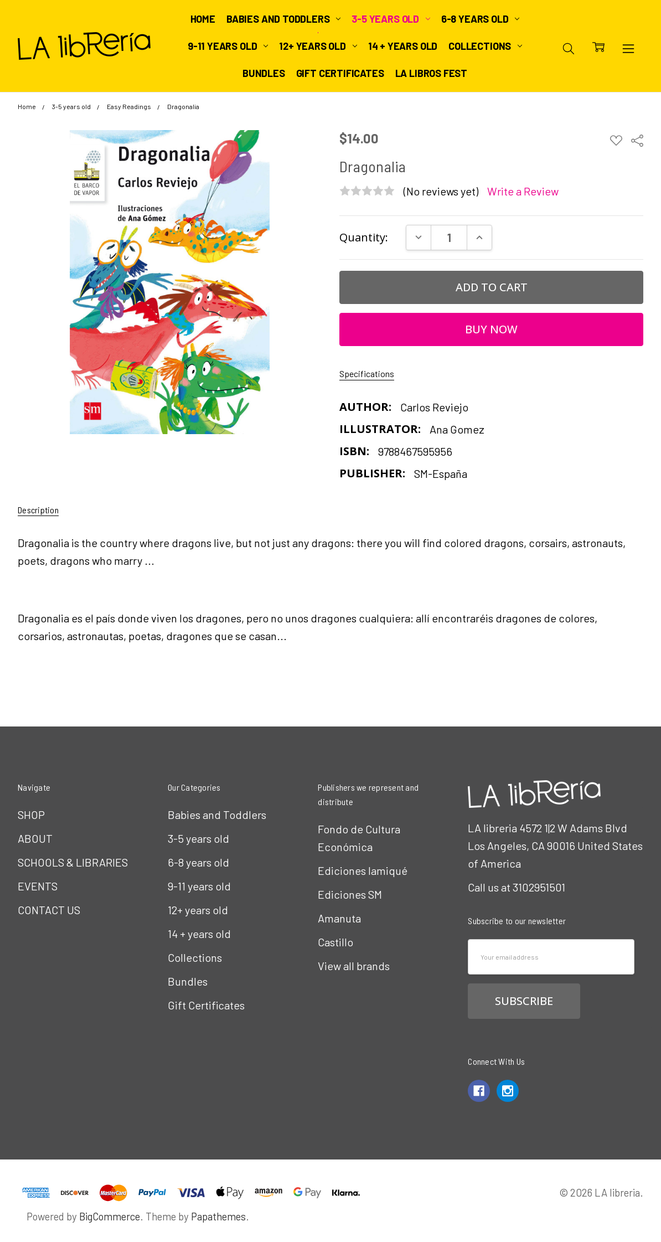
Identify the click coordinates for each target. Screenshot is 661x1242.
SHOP (31, 814)
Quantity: (363, 237)
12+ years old (318, 46)
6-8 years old (480, 19)
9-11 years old (228, 46)
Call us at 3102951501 (516, 887)
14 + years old (402, 46)
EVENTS (38, 886)
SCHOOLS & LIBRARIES (73, 862)
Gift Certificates (340, 73)
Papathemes (218, 1216)
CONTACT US (49, 909)
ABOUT (35, 838)
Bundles (263, 73)
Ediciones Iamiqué (362, 870)
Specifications (366, 373)
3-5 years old (391, 19)
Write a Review (523, 191)
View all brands (354, 965)
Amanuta (339, 918)
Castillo (335, 942)
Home (202, 19)
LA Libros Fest (431, 73)
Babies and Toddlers (283, 19)
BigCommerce (109, 1216)
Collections (485, 46)
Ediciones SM (350, 894)
